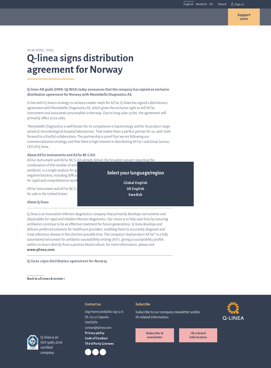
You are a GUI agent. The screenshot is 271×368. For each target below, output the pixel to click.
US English (135, 189)
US (211, 4)
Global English (136, 183)
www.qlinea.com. (41, 250)
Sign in (237, 4)
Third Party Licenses (99, 343)
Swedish (135, 195)
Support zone (244, 17)
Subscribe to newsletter (155, 335)
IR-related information (198, 335)
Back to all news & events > (46, 278)
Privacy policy (95, 333)
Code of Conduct (96, 338)
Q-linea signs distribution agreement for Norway (67, 261)
